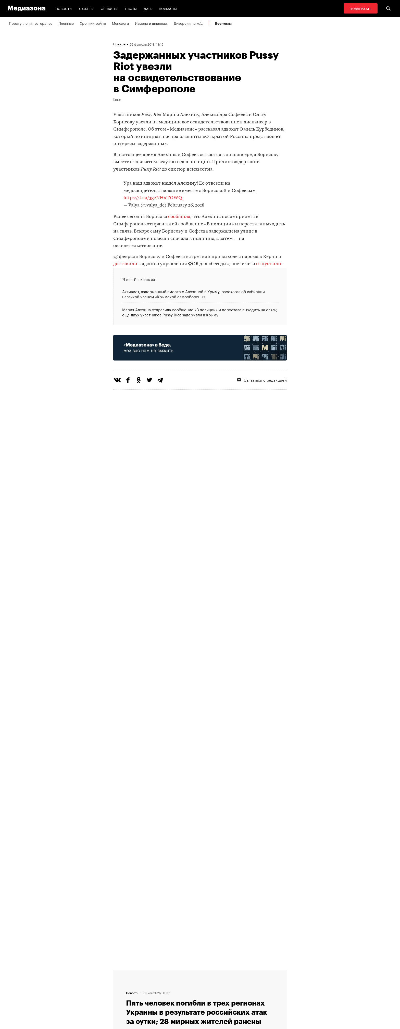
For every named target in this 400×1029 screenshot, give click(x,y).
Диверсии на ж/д (188, 23)
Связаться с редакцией (262, 380)
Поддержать (360, 8)
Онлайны (109, 8)
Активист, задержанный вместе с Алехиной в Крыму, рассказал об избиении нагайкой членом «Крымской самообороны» (193, 294)
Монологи (120, 23)
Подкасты (168, 8)
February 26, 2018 (185, 205)
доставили (125, 264)
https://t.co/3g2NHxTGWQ (152, 198)
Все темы (223, 23)
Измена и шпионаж (151, 23)
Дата (148, 8)
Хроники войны (93, 23)
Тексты (130, 8)
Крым (117, 99)
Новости (64, 8)
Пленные (66, 23)
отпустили (268, 264)
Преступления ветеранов (30, 23)
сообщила (179, 217)
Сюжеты (86, 8)
